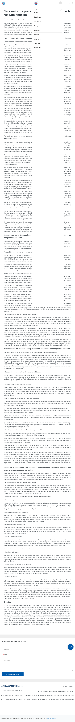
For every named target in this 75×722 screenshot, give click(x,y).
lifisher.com (42, 718)
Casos (71, 686)
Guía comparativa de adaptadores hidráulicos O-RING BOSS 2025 (12, 691)
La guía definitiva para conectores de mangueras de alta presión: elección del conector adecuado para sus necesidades (57, 695)
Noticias (65, 686)
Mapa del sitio (51, 718)
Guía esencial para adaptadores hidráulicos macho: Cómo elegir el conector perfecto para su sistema (57, 691)
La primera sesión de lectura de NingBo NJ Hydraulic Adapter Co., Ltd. (20, 699)
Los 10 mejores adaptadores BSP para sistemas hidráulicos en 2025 (57, 699)
